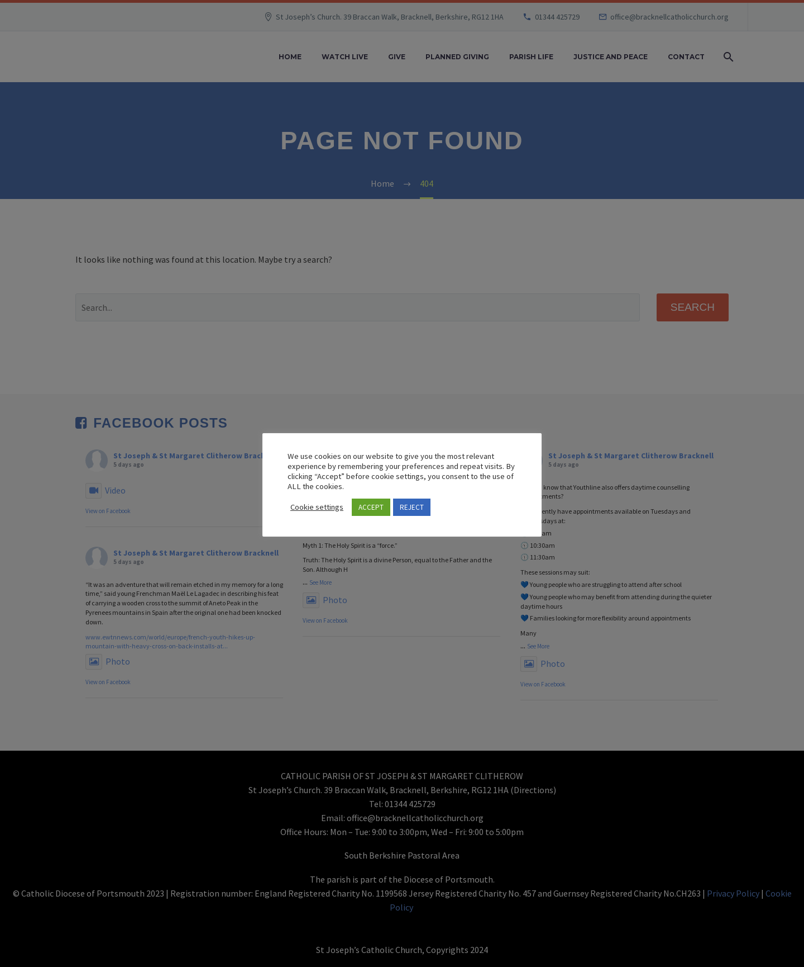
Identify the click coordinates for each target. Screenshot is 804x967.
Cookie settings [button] (316, 507)
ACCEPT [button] (371, 507)
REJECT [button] (412, 507)
